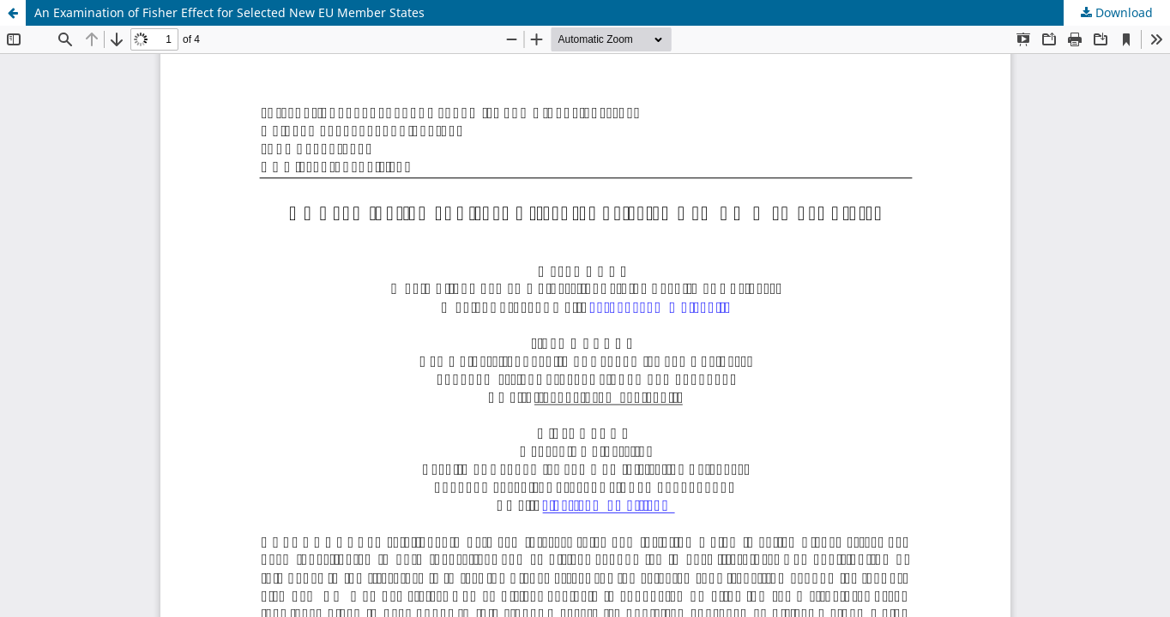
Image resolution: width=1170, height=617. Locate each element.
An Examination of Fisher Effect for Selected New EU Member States (229, 12)
